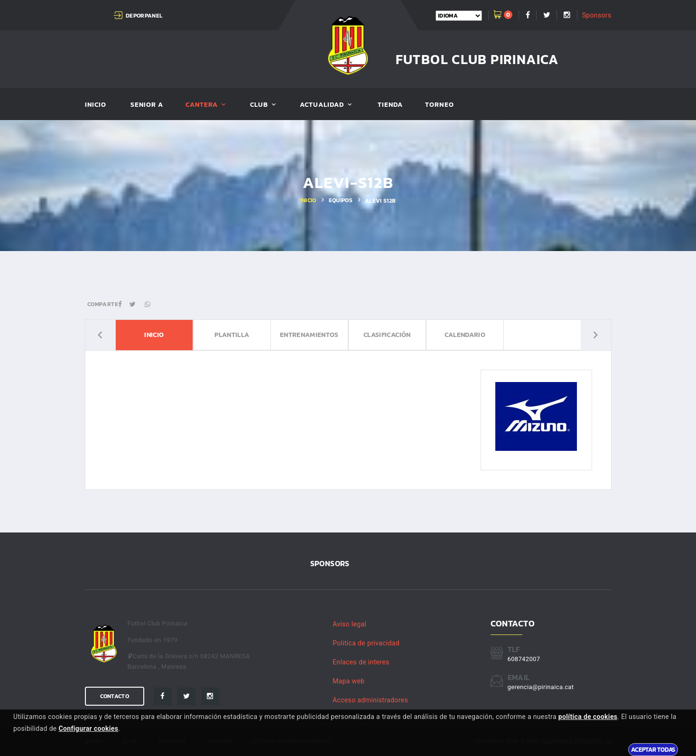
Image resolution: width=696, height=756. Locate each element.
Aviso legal (349, 624)
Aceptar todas (653, 749)
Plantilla (231, 335)
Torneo (439, 105)
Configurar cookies (88, 728)
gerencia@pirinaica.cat (541, 687)
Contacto (114, 696)
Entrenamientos (309, 335)
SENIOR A (146, 105)
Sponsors (597, 15)
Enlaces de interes (361, 662)
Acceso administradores (370, 700)
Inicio (95, 105)
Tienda (390, 105)
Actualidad (322, 105)
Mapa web (348, 681)
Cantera (202, 105)
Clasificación (387, 335)
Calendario (464, 335)
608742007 (524, 659)
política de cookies (588, 716)
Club (259, 105)
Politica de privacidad (366, 643)
